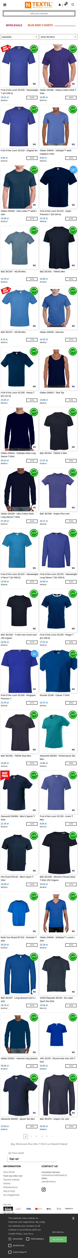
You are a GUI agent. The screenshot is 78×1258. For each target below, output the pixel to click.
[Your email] (31, 1153)
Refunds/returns (10, 1187)
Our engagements (11, 1195)
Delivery (7, 1183)
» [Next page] (52, 1136)
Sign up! (14, 1159)
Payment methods (11, 1180)
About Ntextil (9, 1172)
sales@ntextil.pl (49, 1181)
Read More (28, 1233)
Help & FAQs (9, 1191)
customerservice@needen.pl (54, 1175)
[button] (60, 4)
